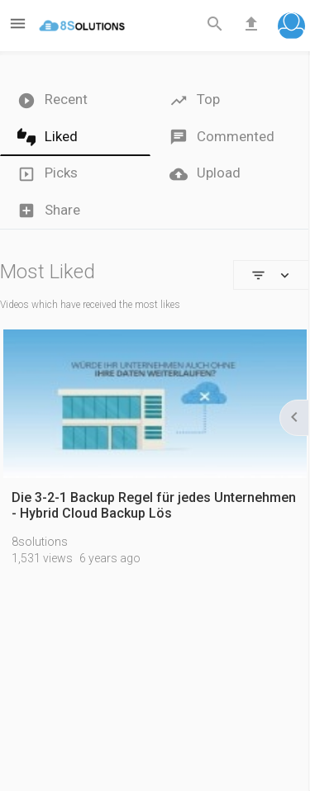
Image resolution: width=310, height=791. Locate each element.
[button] (291, 28)
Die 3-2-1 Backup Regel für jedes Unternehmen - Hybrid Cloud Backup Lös (154, 505)
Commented (221, 137)
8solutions (40, 541)
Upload (205, 173)
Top (194, 100)
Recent (52, 100)
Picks (47, 173)
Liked (47, 137)
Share (48, 210)
